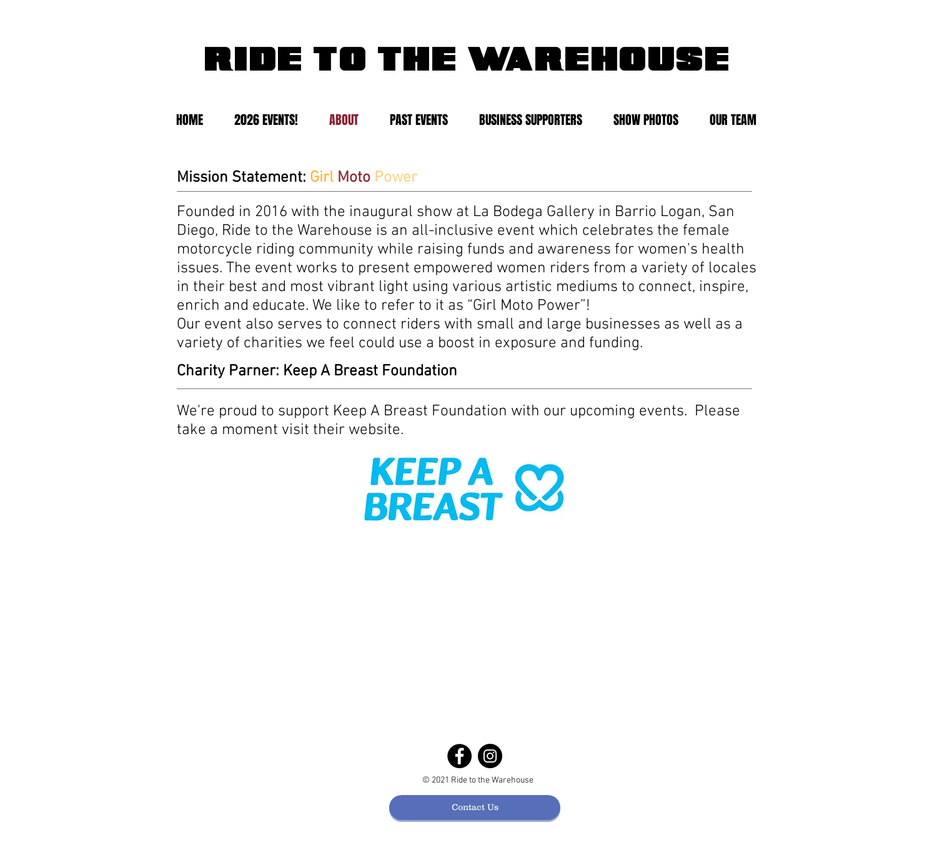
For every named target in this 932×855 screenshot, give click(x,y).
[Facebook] (459, 756)
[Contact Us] (474, 807)
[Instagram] (490, 756)
